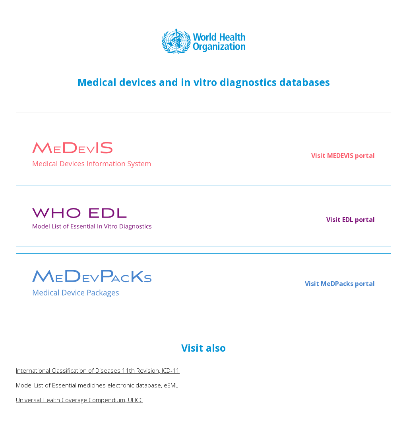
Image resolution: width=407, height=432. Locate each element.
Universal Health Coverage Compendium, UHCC (79, 400)
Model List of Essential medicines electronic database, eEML (97, 385)
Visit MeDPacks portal (340, 283)
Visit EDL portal (350, 219)
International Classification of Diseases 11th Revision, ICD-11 (98, 370)
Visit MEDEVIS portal (343, 155)
